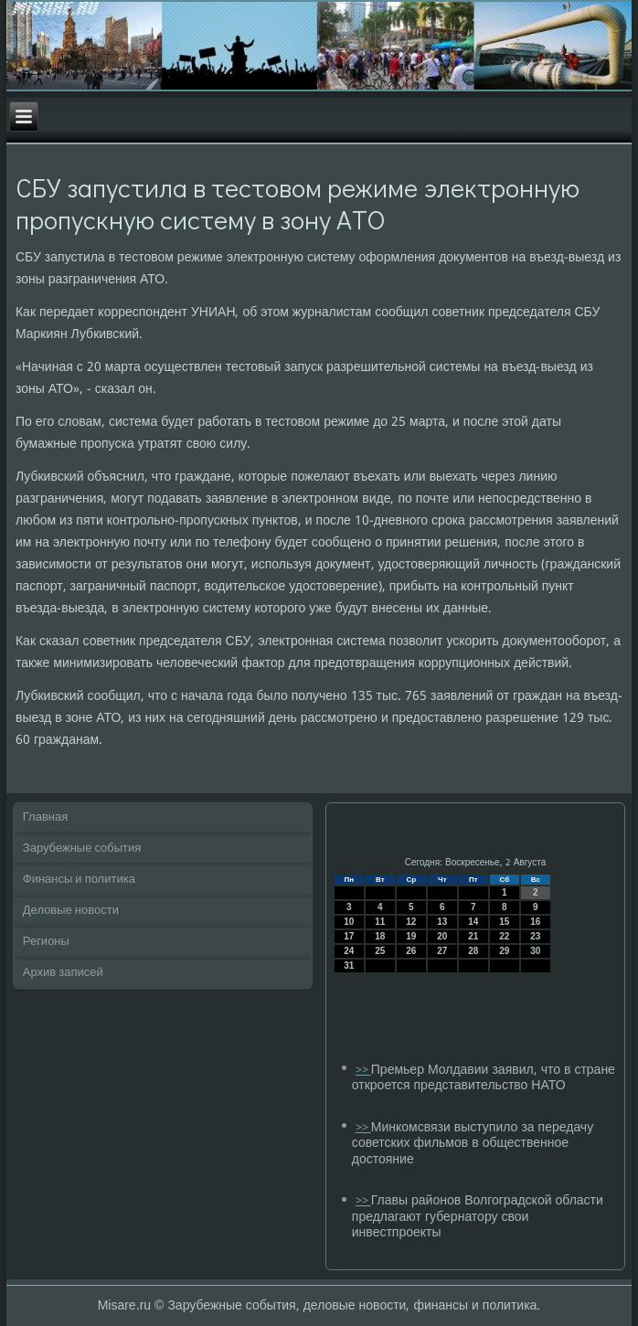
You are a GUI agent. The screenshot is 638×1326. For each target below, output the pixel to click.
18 (380, 936)
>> (363, 1070)
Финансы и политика (79, 879)
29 (504, 951)
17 (349, 936)
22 (504, 936)
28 (473, 951)
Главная (45, 817)
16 (535, 922)
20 (442, 936)
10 (349, 922)
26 (411, 951)
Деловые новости (71, 910)
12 (411, 922)
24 (349, 951)
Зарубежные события (82, 848)
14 (473, 922)
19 (411, 936)
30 (535, 951)
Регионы (46, 941)
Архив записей (63, 972)
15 (504, 922)
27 (442, 951)
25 (380, 951)
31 (349, 965)
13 (442, 922)
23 (535, 936)
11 (380, 922)
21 (473, 936)
